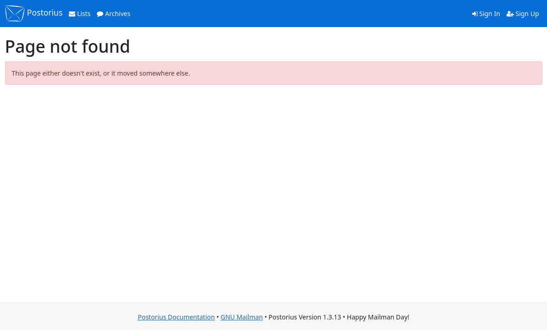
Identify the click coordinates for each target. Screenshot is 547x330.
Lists (79, 13)
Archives (113, 13)
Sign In (486, 13)
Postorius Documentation (176, 317)
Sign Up (523, 13)
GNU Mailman (242, 317)
